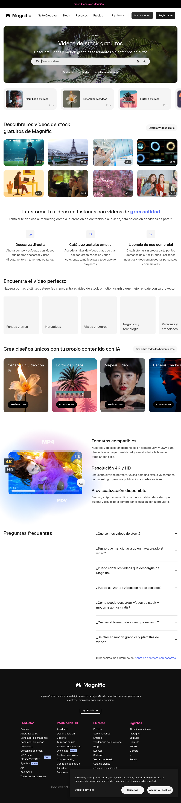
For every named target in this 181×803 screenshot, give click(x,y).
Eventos (97, 750)
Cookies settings (66, 759)
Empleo (97, 737)
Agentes (29, 763)
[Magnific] (18, 15)
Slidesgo (98, 755)
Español (90, 710)
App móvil (26, 772)
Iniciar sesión (142, 15)
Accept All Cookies (160, 789)
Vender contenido (103, 759)
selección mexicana (106, 72)
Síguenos (136, 723)
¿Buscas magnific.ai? (105, 768)
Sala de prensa (101, 763)
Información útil (67, 723)
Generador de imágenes (34, 737)
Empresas (62, 772)
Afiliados (61, 768)
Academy (62, 729)
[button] (36, 61)
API (22, 767)
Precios (98, 15)
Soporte (61, 737)
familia (84, 72)
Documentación (66, 733)
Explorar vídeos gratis (162, 127)
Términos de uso (66, 742)
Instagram (135, 733)
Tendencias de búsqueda (107, 742)
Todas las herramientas (33, 776)
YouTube (134, 737)
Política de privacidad (69, 746)
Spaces (25, 729)
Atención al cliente (140, 729)
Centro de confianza (68, 763)
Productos (27, 723)
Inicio (85, 35)
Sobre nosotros (101, 733)
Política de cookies (67, 755)
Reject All (132, 789)
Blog (96, 746)
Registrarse (166, 15)
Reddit (133, 759)
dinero (68, 72)
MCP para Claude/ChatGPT (36, 757)
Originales (67, 750)
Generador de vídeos (32, 742)
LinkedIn (134, 742)
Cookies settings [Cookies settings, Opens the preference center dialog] (84, 789)
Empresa (99, 723)
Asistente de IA (29, 733)
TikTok (133, 746)
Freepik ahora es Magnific (90, 4)
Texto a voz (27, 746)
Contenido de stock (32, 750)
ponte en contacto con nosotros (155, 658)
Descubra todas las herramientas (155, 349)
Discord (134, 750)
